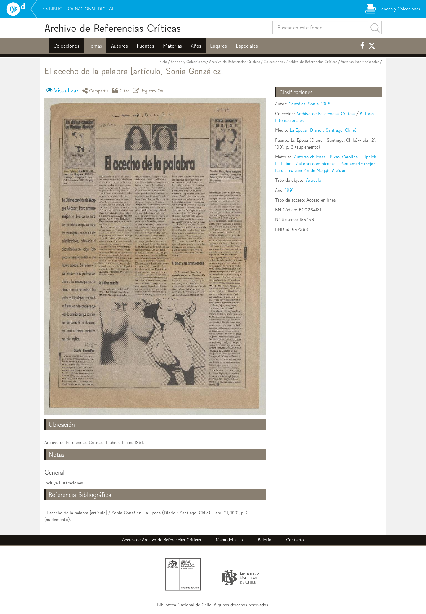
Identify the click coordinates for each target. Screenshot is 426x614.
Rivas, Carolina (344, 156)
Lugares (218, 46)
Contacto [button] (295, 539)
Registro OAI (150, 90)
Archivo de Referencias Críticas (112, 28)
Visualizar (66, 90)
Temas (95, 46)
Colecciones (66, 46)
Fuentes (145, 46)
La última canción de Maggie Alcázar (310, 170)
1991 (289, 190)
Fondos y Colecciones (188, 61)
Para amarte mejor (357, 163)
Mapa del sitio (229, 539)
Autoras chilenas (309, 156)
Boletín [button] (264, 539)
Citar (121, 90)
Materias (172, 46)
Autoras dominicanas (315, 163)
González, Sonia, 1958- (310, 104)
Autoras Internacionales (360, 61)
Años (196, 46)
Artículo (313, 180)
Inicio (162, 61)
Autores (119, 46)
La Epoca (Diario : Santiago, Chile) (323, 130)
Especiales (247, 46)
